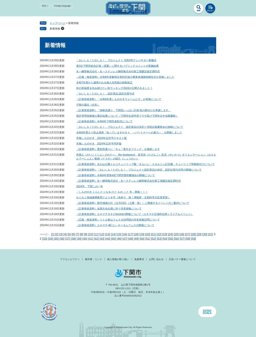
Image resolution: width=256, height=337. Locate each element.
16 (124, 234)
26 (182, 234)
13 (107, 234)
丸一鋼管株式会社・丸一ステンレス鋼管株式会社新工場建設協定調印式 (118, 71)
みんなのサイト (187, 9)
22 (159, 234)
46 (119, 238)
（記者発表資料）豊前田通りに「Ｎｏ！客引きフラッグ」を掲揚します (118, 149)
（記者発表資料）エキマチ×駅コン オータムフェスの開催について (115, 225)
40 (84, 238)
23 (164, 234)
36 (62, 238)
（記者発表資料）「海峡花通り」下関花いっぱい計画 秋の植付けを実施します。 (123, 110)
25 (176, 234)
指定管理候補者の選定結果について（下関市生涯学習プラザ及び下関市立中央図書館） (127, 115)
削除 (62, 28)
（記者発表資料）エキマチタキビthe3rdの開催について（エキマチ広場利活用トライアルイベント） (134, 214)
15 (119, 234)
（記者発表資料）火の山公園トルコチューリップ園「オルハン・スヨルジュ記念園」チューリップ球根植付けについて (145, 164)
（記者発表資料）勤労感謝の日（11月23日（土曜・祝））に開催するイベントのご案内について (132, 203)
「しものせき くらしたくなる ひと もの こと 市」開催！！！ (112, 192)
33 (44, 238)
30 (204, 234)
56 (176, 238)
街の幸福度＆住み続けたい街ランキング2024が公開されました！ (114, 88)
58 (187, 238)
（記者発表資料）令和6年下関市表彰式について (104, 121)
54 (165, 238)
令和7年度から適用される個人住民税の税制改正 (104, 82)
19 (142, 234)
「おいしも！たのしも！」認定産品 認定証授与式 (105, 93)
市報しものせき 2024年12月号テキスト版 (101, 138)
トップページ (57, 23)
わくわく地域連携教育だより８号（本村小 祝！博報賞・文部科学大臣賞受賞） (123, 197)
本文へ (45, 6)
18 (136, 234)
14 (113, 234)
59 (193, 238)
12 (101, 234)
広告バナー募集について (182, 259)
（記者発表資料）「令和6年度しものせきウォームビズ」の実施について (118, 99)
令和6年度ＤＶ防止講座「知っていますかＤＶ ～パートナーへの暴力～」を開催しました (129, 132)
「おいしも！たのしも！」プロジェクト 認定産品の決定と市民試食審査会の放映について (129, 127)
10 (90, 234)
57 (182, 238)
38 (73, 238)
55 (170, 238)
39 (79, 238)
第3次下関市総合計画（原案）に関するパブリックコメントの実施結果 (117, 65)
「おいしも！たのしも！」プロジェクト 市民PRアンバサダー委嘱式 (116, 60)
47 (125, 238)
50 (142, 238)
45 (113, 238)
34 (50, 238)
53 (159, 238)
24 (170, 234)
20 (147, 234)
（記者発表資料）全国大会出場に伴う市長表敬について (109, 208)
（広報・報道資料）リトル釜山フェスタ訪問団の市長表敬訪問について (118, 219)
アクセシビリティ (70, 259)
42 (96, 238)
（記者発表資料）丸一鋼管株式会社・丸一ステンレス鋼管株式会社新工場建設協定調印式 (128, 180)
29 (199, 234)
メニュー (210, 9)
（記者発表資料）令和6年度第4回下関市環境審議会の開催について (115, 175)
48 (130, 238)
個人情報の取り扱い (118, 259)
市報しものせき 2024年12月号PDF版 (98, 143)
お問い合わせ (156, 259)
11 (96, 234)
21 (153, 234)
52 (153, 238)
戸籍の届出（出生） (88, 104)
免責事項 (139, 259)
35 (56, 238)
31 (210, 234)
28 (193, 234)
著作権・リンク (93, 259)
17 (130, 234)
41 (90, 238)
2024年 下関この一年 (89, 186)
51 (147, 238)
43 (102, 238)
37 (67, 238)
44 (107, 238)
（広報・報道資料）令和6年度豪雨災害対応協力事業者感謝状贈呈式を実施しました (125, 77)
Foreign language (62, 6)
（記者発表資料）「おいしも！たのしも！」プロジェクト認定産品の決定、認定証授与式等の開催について (139, 169)
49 (136, 238)
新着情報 (55, 28)
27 (187, 234)
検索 (198, 9)
